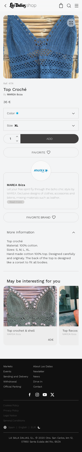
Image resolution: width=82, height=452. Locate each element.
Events (7, 371)
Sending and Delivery (15, 376)
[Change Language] (22, 5)
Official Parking (12, 386)
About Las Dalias (43, 366)
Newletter (38, 371)
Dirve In (37, 381)
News (36, 376)
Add (49, 138)
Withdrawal (10, 381)
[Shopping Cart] (60, 5)
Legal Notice (10, 415)
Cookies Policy (11, 405)
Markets (7, 366)
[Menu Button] (76, 5)
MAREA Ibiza (14, 94)
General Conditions (14, 420)
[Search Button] (69, 5)
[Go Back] (5, 5)
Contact (37, 386)
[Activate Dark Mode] (39, 427)
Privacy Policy (11, 410)
